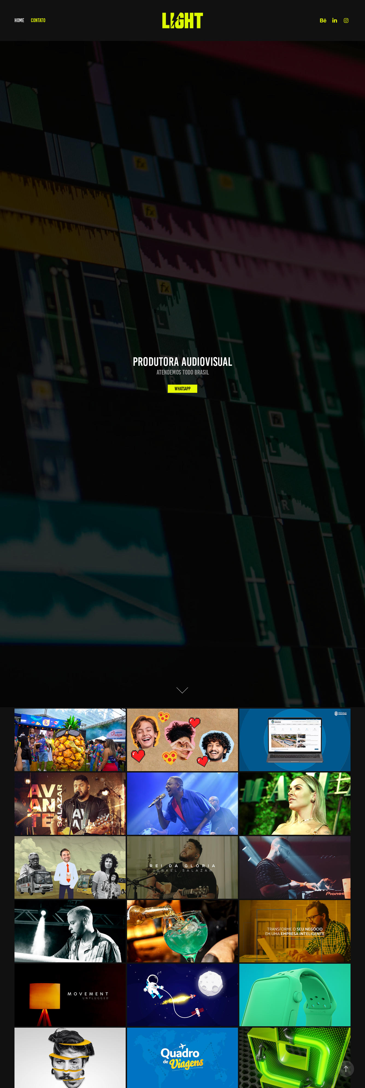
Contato (38, 20)
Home (19, 20)
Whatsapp (182, 388)
